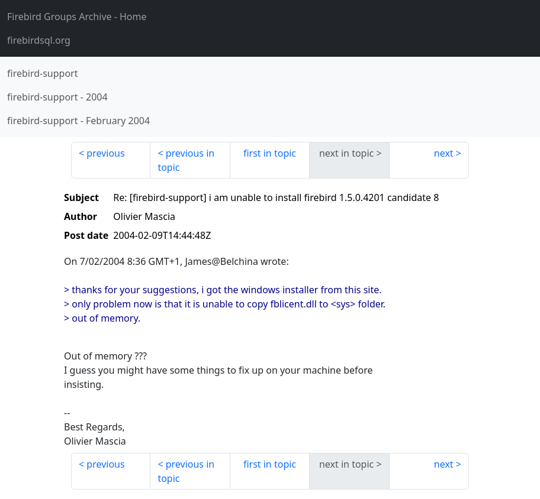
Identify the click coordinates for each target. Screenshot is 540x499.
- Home (77, 16)
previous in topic (186, 160)
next (444, 153)
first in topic (269, 153)
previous (105, 153)
